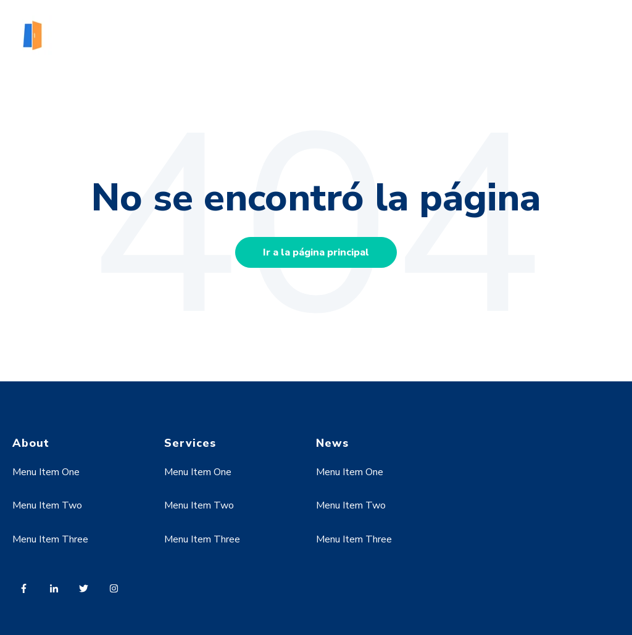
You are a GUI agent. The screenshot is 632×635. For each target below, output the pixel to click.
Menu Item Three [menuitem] (50, 539)
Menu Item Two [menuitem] (47, 505)
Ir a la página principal (316, 252)
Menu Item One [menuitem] (46, 472)
